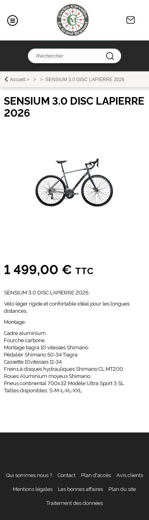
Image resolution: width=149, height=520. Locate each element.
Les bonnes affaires (80, 489)
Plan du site (122, 489)
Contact (130, 20)
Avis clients (129, 475)
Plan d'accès (96, 475)
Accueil (17, 79)
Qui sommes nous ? (29, 475)
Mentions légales (32, 489)
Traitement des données (74, 503)
